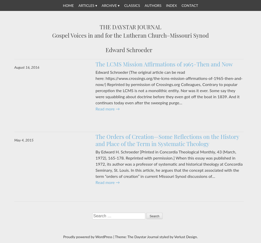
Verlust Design (185, 237)
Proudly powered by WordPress (87, 237)
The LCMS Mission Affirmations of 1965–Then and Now (164, 64)
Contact (189, 5)
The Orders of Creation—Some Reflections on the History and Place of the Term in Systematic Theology (167, 140)
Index (171, 5)
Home (68, 5)
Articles (86, 5)
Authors (153, 5)
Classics (132, 5)
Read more (108, 108)
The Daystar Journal (130, 27)
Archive (109, 5)
